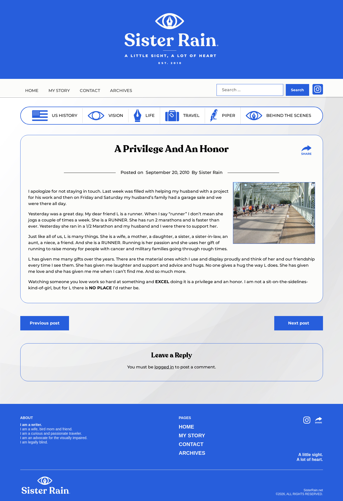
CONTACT (90, 90)
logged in (164, 367)
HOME (31, 90)
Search (297, 90)
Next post (298, 323)
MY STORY (59, 90)
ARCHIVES (121, 90)
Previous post (45, 323)
